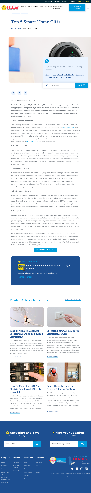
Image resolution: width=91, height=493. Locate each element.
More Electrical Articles (73, 299)
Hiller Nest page (32, 142)
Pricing (50, 6)
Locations (4, 465)
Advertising (28, 472)
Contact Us (4, 482)
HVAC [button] (30, 6)
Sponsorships (28, 469)
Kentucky (65, 1)
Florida (72, 1)
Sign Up (81, 85)
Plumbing (16, 462)
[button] (88, 7)
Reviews (26, 475)
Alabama (57, 1)
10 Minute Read (15, 357)
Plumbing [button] (23, 6)
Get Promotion (25, 277)
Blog (19, 28)
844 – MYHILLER (83, 1)
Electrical (25, 13)
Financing (27, 465)
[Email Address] (62, 85)
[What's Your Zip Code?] (64, 444)
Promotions (43, 6)
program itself (68, 127)
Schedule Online (77, 7)
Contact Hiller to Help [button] (45, 250)
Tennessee (48, 1)
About (3, 462)
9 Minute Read (15, 412)
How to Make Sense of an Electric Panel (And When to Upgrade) (26, 389)
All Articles (16, 13)
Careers (3, 469)
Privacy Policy (86, 473)
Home (13, 28)
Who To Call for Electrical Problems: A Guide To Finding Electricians (26, 334)
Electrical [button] (35, 6)
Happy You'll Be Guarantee (58, 7)
